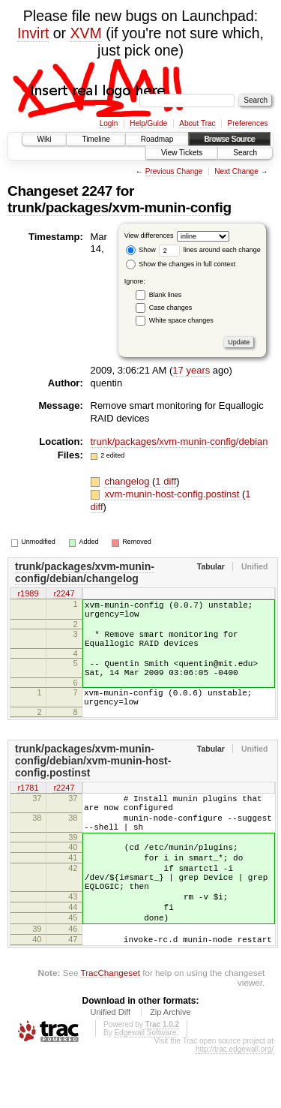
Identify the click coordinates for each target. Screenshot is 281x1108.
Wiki (44, 139)
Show (141, 250)
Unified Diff (110, 1065)
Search (245, 153)
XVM (86, 33)
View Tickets (181, 153)
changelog (128, 481)
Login (109, 123)
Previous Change (174, 171)
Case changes (171, 307)
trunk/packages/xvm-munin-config (119, 207)
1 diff (165, 481)
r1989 (27, 594)
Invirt (33, 33)
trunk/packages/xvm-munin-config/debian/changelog (84, 572)
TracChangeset (109, 1026)
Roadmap (157, 139)
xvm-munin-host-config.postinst (173, 494)
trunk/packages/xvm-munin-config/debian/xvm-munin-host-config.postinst (93, 781)
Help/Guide (148, 123)
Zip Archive (170, 1065)
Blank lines (165, 295)
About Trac (197, 123)
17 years (191, 370)
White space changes (181, 320)
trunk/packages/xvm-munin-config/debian (179, 441)
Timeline (95, 139)
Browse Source (229, 139)
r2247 (63, 594)
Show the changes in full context (181, 264)
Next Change (236, 171)
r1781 (27, 808)
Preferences (248, 123)
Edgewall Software (145, 1086)
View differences (149, 235)
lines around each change (210, 250)
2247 (97, 191)
